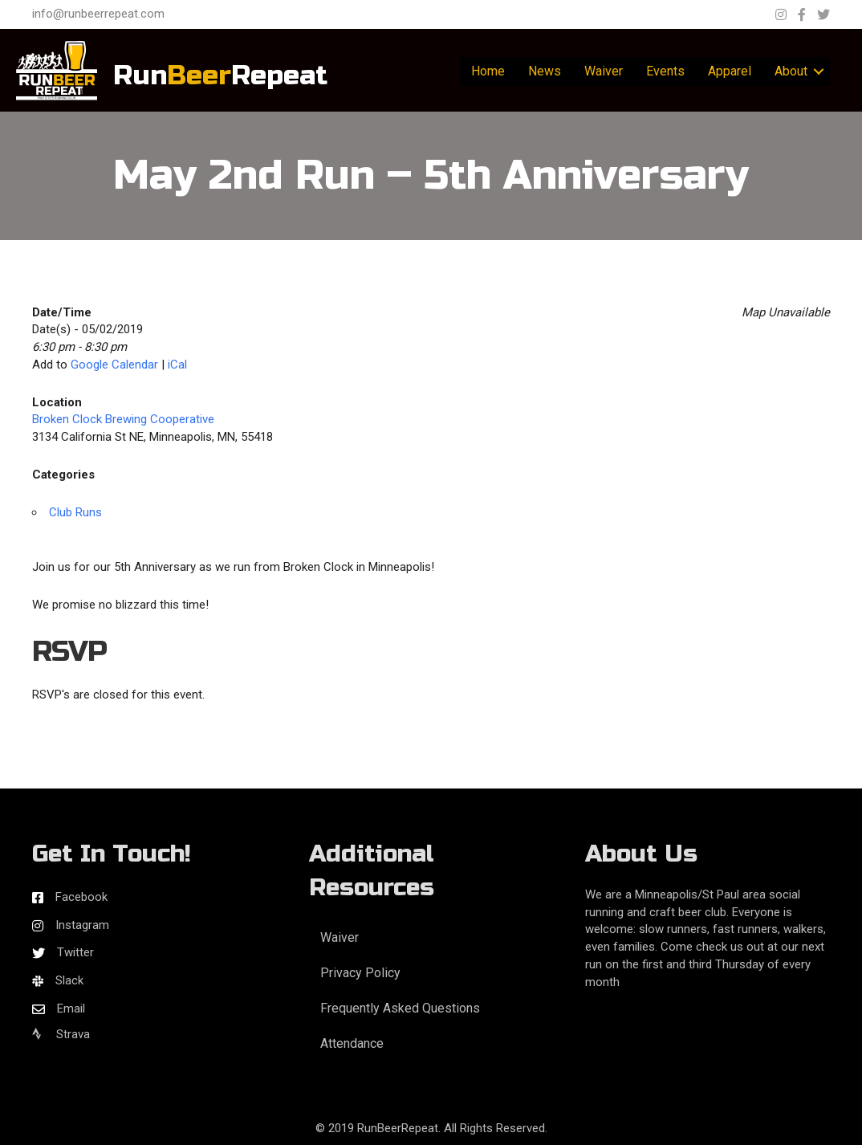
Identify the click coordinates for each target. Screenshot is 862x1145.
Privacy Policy (360, 972)
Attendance (352, 1043)
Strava (61, 1034)
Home (488, 71)
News (544, 71)
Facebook (81, 897)
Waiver (603, 71)
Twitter (75, 952)
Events (665, 71)
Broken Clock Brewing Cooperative (123, 419)
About (791, 71)
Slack (69, 980)
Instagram (82, 925)
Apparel (729, 71)
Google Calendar (114, 364)
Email (71, 1008)
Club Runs (75, 512)
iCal (177, 364)
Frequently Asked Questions (400, 1008)
